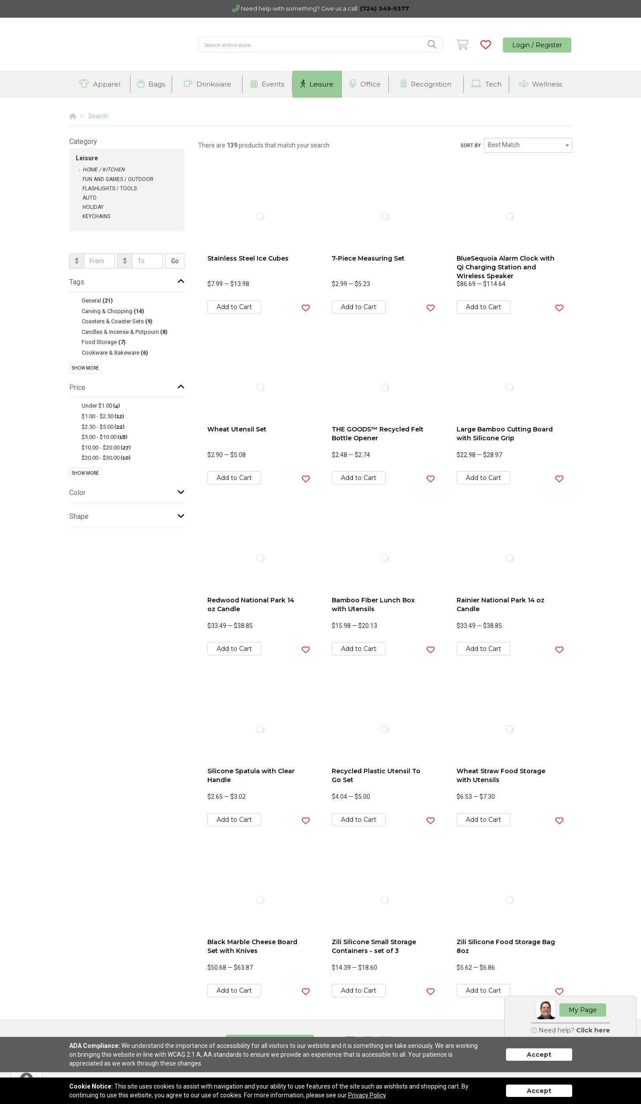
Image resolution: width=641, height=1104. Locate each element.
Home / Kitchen (103, 169)
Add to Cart (234, 307)
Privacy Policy (367, 1095)
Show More (85, 368)
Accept (539, 1055)
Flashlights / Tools (109, 188)
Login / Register (537, 45)
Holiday (93, 207)
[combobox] (528, 145)
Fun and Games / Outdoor (118, 179)
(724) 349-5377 (384, 8)
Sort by (471, 145)
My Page (583, 1010)
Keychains (96, 216)
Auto (89, 198)
